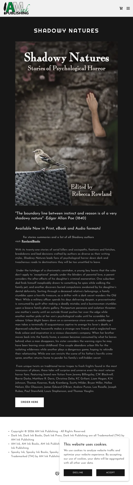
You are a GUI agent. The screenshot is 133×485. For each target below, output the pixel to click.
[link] (16, 8)
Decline (78, 472)
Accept (110, 472)
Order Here (29, 402)
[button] (128, 8)
